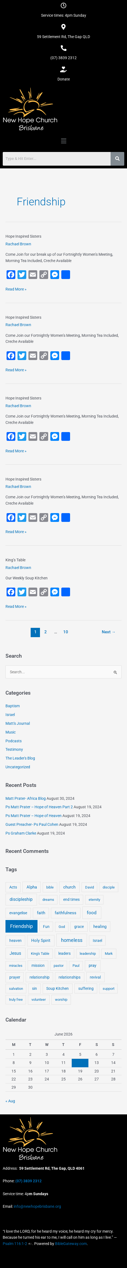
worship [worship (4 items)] (61, 999)
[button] (63, 141)
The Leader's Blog (20, 758)
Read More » (16, 288)
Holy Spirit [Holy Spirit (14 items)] (40, 940)
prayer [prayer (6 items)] (14, 977)
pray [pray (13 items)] (92, 965)
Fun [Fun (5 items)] (46, 926)
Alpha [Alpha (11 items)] (32, 887)
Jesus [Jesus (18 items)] (15, 953)
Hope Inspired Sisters (23, 236)
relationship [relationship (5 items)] (40, 977)
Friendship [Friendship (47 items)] (21, 926)
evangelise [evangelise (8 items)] (18, 913)
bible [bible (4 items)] (50, 887)
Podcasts (13, 741)
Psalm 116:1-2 (15, 1243)
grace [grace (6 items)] (79, 926)
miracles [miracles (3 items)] (15, 966)
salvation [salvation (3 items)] (16, 989)
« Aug (10, 1101)
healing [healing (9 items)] (99, 926)
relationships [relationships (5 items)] (69, 977)
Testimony (14, 749)
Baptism (12, 706)
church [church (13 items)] (69, 887)
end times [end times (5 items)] (71, 899)
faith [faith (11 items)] (41, 912)
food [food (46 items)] (92, 912)
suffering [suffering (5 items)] (86, 988)
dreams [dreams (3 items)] (48, 900)
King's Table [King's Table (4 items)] (40, 953)
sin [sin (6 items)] (34, 988)
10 (65, 631)
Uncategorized (17, 767)
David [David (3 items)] (89, 887)
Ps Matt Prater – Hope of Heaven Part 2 (39, 807)
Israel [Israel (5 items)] (97, 940)
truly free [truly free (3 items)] (16, 999)
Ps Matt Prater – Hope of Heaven (33, 815)
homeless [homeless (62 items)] (71, 940)
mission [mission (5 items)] (38, 965)
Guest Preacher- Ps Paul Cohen (31, 824)
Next (109, 631)
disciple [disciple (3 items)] (109, 887)
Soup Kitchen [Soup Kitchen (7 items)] (57, 988)
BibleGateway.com (71, 1243)
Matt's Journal (17, 723)
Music (10, 732)
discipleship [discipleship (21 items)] (21, 899)
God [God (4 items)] (62, 927)
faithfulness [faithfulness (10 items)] (65, 912)
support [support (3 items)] (108, 989)
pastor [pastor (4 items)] (59, 966)
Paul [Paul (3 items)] (76, 966)
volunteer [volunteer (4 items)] (38, 999)
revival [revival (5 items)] (95, 977)
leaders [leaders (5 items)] (64, 953)
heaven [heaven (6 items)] (15, 940)
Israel (10, 714)
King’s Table (15, 560)
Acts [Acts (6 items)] (13, 887)
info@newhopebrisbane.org (37, 1206)
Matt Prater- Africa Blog (25, 798)
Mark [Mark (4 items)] (109, 953)
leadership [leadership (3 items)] (88, 953)
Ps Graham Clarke (20, 833)
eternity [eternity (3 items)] (94, 900)
